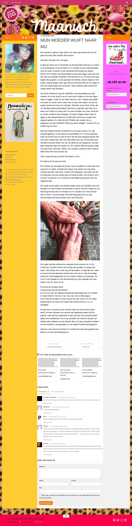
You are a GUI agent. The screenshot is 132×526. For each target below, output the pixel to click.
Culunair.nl (8, 157)
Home (6, 2)
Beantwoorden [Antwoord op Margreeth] (47, 412)
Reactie (42, 466)
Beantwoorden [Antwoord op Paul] (47, 422)
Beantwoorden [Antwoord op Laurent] (47, 454)
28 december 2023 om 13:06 (57, 416)
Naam (41, 480)
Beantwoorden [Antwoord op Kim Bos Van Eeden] (47, 403)
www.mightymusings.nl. (13, 179)
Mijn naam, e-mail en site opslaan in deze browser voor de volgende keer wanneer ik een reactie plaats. (69, 497)
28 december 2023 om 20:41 (58, 426)
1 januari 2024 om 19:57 (58, 443)
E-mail (74, 480)
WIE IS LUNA (16, 2)
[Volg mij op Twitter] (26, 37)
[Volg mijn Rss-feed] (33, 37)
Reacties (44, 391)
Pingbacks (59, 391)
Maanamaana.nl (10, 159)
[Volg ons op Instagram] (29, 37)
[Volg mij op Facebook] (23, 37)
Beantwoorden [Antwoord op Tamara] (47, 439)
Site (40, 488)
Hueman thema (38, 522)
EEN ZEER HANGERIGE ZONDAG (43, 372)
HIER (28, 87)
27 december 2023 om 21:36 (60, 407)
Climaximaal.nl (10, 162)
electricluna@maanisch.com (116, 74)
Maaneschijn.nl (10, 154)
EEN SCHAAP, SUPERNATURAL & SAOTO (68, 372)
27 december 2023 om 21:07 (66, 397)
